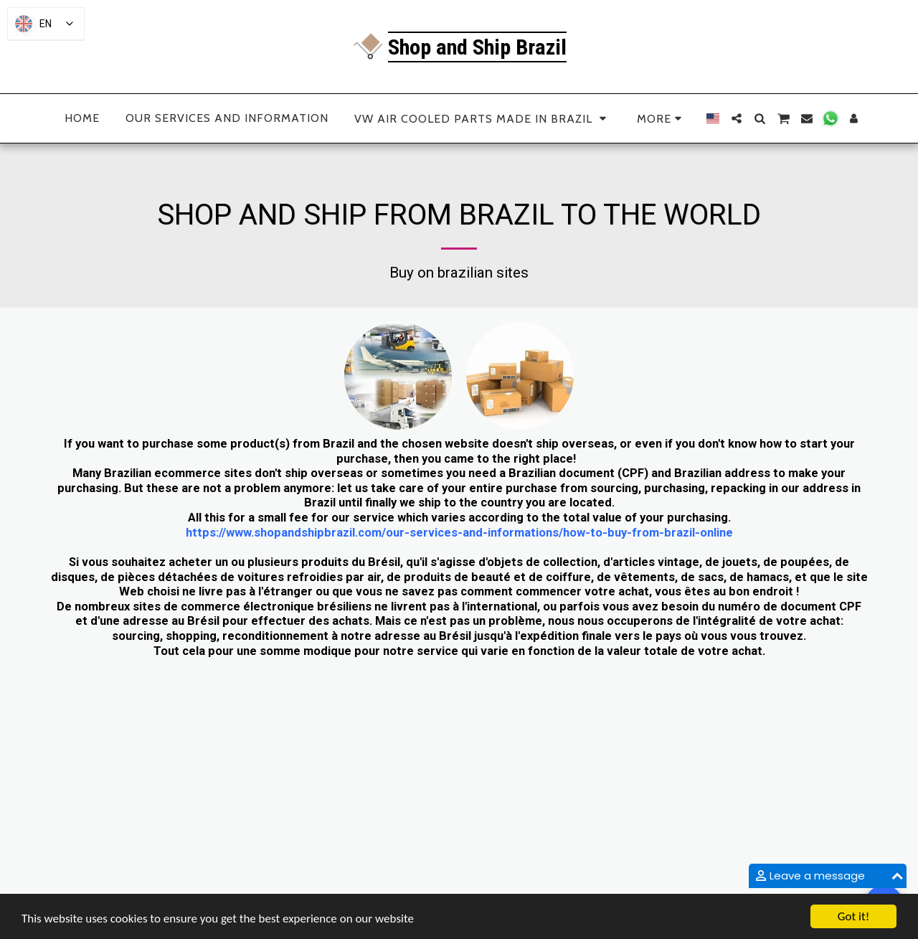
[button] (736, 118)
